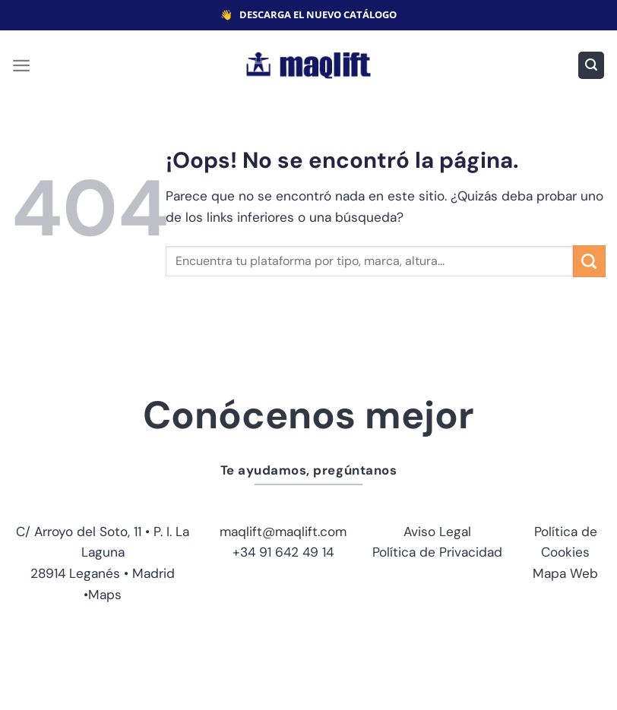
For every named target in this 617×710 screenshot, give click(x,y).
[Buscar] (591, 65)
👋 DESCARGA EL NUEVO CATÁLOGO (308, 14)
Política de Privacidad (437, 552)
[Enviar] (589, 261)
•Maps (103, 594)
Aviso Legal (437, 531)
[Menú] (21, 65)
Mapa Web (565, 573)
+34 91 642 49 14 (283, 552)
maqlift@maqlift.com (283, 531)
